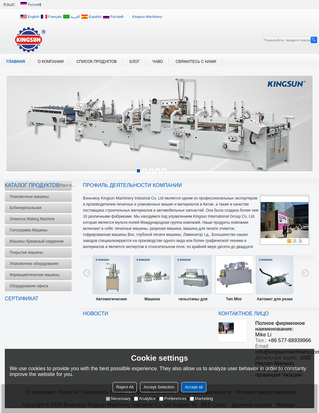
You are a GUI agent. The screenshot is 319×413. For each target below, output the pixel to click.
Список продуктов (97, 61)
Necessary (118, 398)
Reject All (124, 387)
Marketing (201, 398)
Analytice (145, 398)
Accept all (194, 387)
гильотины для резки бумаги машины (193, 300)
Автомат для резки (275, 299)
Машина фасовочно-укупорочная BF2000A (152, 300)
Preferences (173, 398)
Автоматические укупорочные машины (111, 300)
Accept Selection (159, 387)
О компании (50, 61)
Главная (15, 61)
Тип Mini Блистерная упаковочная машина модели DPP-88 (234, 300)
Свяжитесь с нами (196, 61)
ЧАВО (157, 61)
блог (135, 61)
